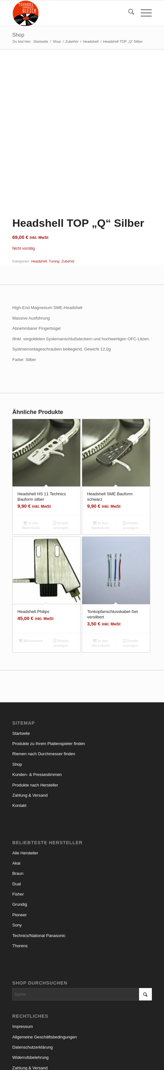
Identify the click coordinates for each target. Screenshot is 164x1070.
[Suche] (128, 13)
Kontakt (19, 760)
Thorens (19, 900)
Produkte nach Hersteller (35, 739)
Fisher (18, 849)
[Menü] (143, 13)
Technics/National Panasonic (38, 890)
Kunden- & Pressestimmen (37, 729)
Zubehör (67, 216)
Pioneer (19, 869)
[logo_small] (68, 13)
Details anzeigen (61, 480)
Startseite (21, 688)
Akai (16, 818)
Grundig (19, 859)
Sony (17, 880)
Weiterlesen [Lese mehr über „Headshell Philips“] (31, 596)
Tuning (54, 216)
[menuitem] (128, 13)
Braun (17, 828)
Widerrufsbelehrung (30, 1012)
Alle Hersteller (25, 807)
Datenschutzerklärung (32, 1002)
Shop (18, 35)
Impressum (22, 981)
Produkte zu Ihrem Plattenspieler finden (48, 698)
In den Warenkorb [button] (31, 480)
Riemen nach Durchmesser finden (43, 708)
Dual (16, 838)
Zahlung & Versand (30, 750)
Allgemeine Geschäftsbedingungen (44, 991)
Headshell (39, 216)
